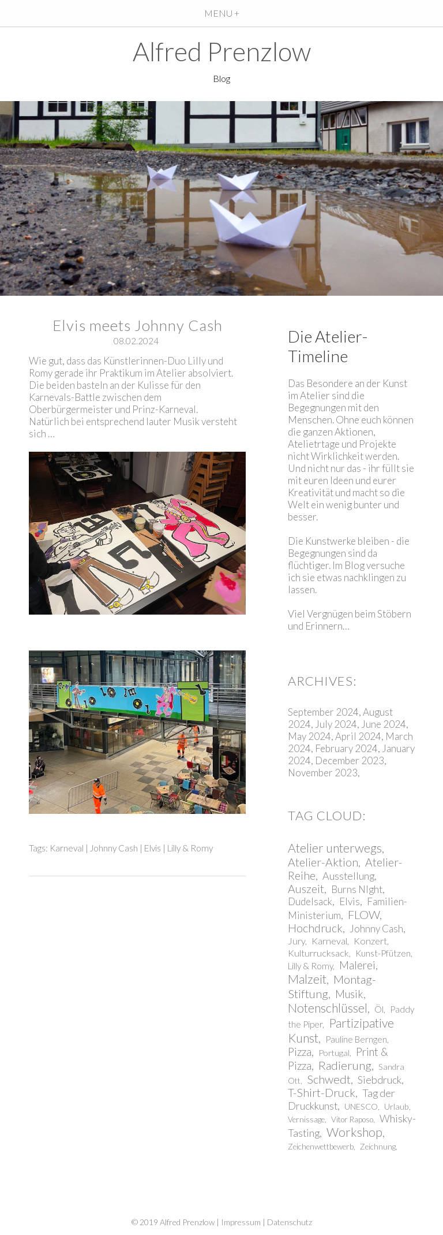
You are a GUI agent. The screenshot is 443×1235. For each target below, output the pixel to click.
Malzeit (307, 979)
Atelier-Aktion (323, 862)
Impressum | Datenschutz (266, 1222)
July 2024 (336, 724)
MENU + (221, 13)
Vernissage (306, 1119)
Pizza (299, 1052)
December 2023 (349, 760)
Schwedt (329, 1079)
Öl (379, 1009)
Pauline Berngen (356, 1039)
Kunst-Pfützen (383, 953)
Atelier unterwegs (335, 847)
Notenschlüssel (327, 1007)
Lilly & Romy (190, 848)
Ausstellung (348, 875)
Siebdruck (379, 1079)
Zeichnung (378, 1146)
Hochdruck (315, 928)
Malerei (357, 965)
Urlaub (396, 1106)
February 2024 (346, 748)
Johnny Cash (114, 848)
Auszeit (306, 888)
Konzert (370, 940)
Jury (296, 940)
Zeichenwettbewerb (321, 1146)
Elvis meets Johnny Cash (137, 325)
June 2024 (383, 724)
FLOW (364, 914)
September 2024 (323, 712)
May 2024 (309, 736)
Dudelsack (310, 901)
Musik (349, 994)
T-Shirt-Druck (321, 1092)
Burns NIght (356, 889)
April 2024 (358, 736)
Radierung (344, 1065)
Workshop (354, 1132)
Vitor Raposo (352, 1119)
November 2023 (323, 773)
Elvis (152, 848)
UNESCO (361, 1106)
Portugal (334, 1053)
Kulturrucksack (318, 952)
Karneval (67, 848)
